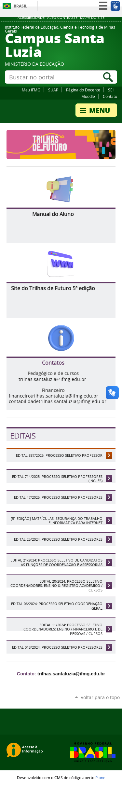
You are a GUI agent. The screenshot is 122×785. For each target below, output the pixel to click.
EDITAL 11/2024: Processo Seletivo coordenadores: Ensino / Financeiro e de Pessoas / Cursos (62, 629)
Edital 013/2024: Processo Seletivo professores (57, 647)
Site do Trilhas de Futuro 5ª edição (53, 288)
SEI (111, 89)
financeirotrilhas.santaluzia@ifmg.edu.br (53, 396)
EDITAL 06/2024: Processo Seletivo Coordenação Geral (56, 605)
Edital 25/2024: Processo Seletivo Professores (58, 539)
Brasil (20, 6)
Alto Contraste (62, 17)
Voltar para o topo (100, 697)
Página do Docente (83, 89)
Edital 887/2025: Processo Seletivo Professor (59, 455)
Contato (110, 96)
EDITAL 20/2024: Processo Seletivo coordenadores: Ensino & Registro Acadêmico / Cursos (56, 585)
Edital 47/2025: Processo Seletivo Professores (58, 497)
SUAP (53, 89)
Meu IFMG (31, 89)
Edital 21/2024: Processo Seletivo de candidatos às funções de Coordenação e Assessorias (56, 562)
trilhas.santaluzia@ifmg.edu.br (52, 379)
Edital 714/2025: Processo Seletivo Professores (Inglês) (57, 478)
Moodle (88, 96)
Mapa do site (92, 17)
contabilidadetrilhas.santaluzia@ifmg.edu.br (57, 401)
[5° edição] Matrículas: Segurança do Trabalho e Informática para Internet (56, 520)
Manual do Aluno (53, 214)
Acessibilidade (31, 17)
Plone (100, 777)
